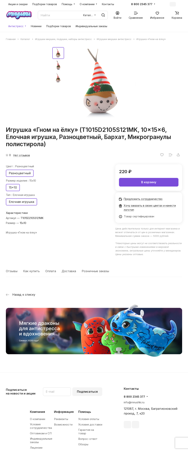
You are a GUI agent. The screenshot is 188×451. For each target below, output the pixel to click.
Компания (37, 412)
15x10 (13, 187)
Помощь (84, 412)
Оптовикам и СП (41, 433)
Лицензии (36, 447)
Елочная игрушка (21, 202)
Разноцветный (20, 173)
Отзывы (11, 271)
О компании (37, 419)
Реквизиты (61, 419)
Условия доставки (90, 424)
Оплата (50, 271)
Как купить (31, 271)
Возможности (63, 424)
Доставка (69, 271)
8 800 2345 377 (141, 4)
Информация (64, 412)
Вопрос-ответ (87, 439)
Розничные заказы (95, 271)
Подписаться (87, 391)
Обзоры (83, 444)
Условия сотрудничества (41, 426)
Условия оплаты (88, 419)
